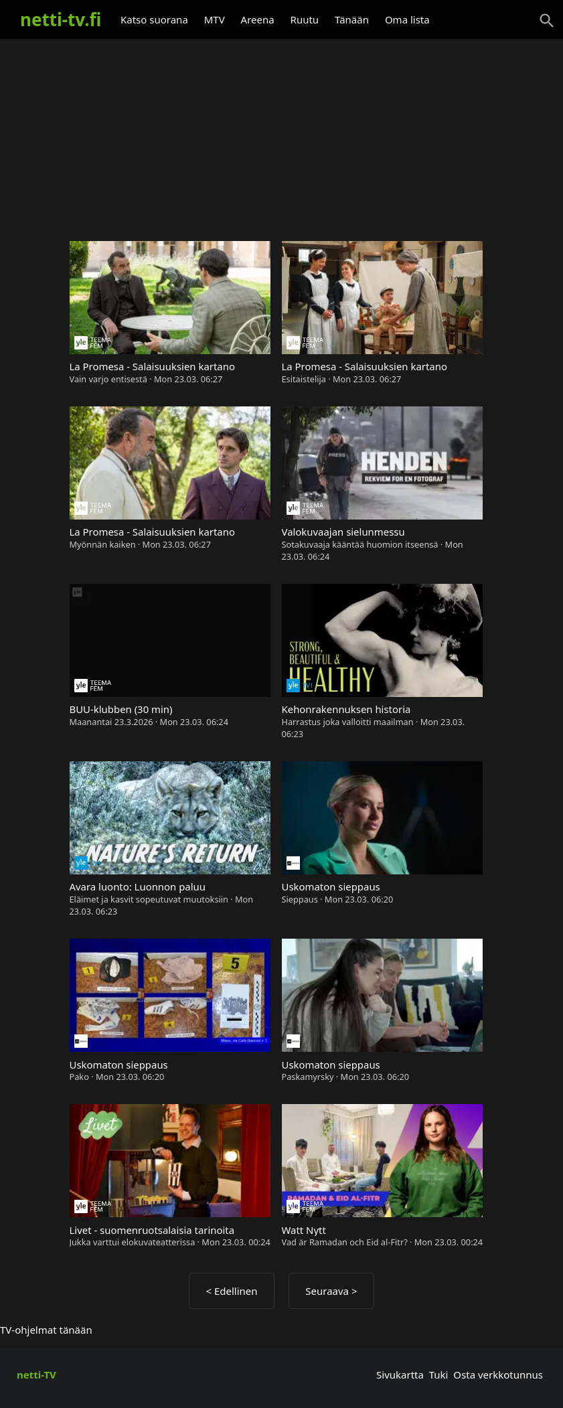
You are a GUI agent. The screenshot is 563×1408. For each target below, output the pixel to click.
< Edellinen (231, 1291)
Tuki (439, 1374)
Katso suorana (154, 19)
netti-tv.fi (60, 19)
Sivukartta (400, 1374)
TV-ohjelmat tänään (46, 1329)
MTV (214, 19)
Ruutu (305, 19)
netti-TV (36, 1374)
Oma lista (407, 19)
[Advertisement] (281, 134)
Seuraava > (331, 1291)
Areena (257, 19)
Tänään (352, 19)
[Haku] (547, 21)
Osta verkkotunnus (498, 1374)
